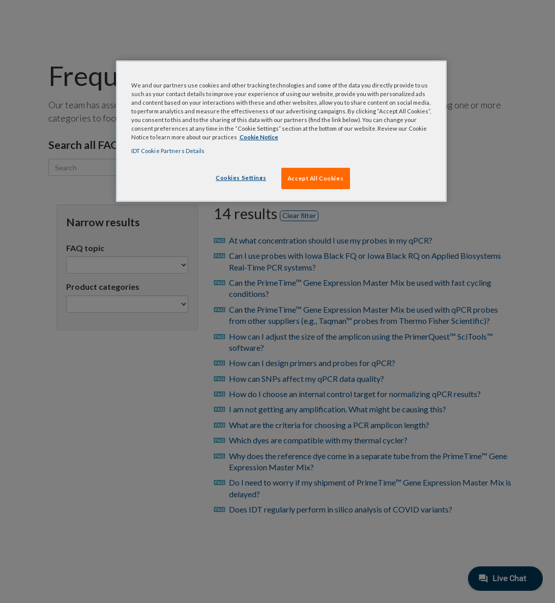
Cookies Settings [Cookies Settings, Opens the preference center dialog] (241, 177)
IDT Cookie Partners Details (168, 150)
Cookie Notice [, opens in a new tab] (259, 137)
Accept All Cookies (315, 178)
